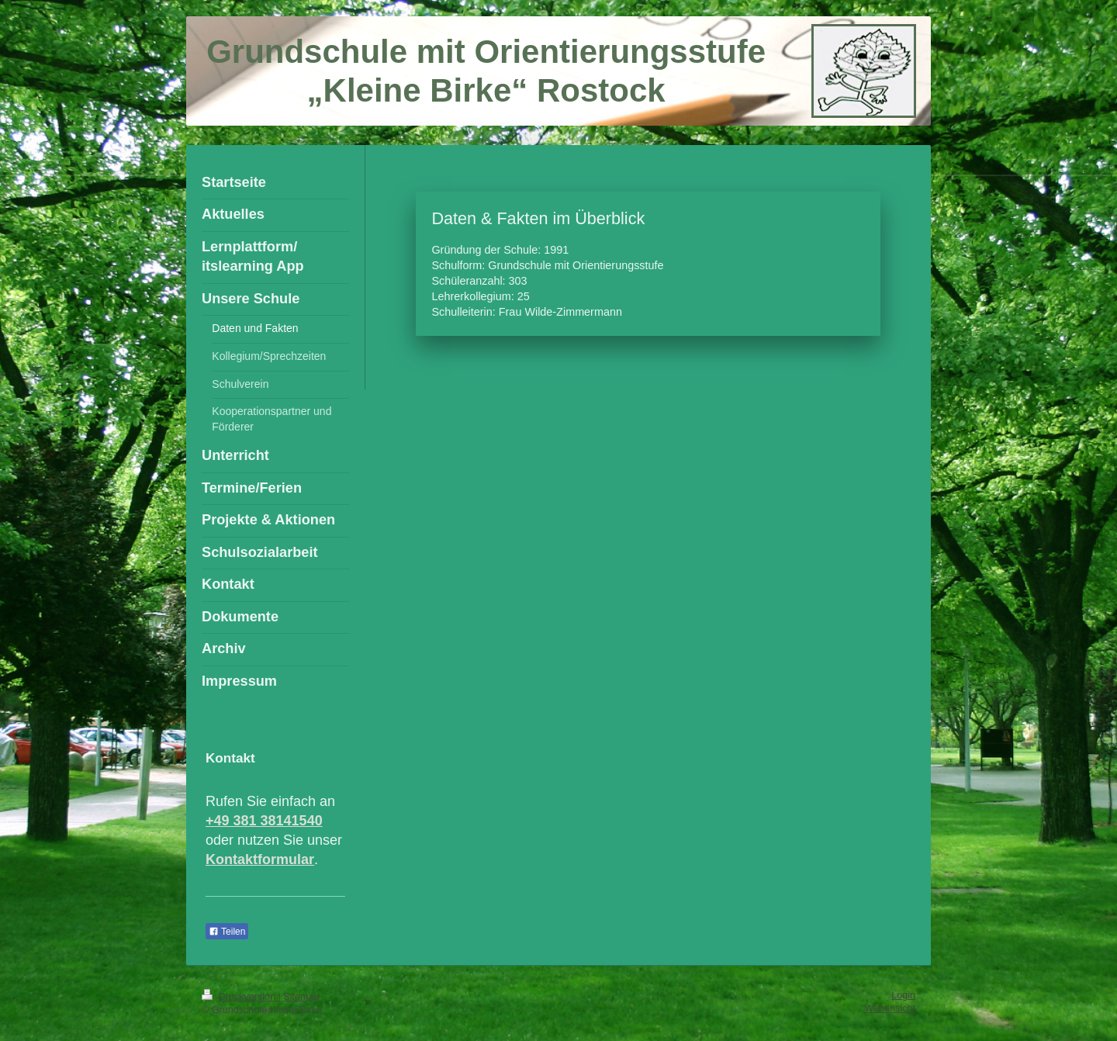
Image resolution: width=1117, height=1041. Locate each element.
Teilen (227, 931)
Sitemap (301, 996)
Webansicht (889, 1008)
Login (903, 995)
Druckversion (240, 996)
